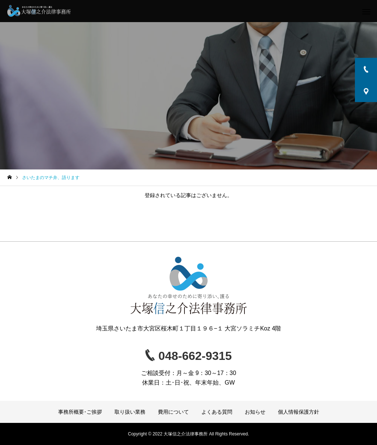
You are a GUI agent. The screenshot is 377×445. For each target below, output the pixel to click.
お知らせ (255, 412)
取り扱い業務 (129, 412)
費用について (173, 412)
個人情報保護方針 (298, 412)
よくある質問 (216, 412)
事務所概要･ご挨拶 (80, 412)
